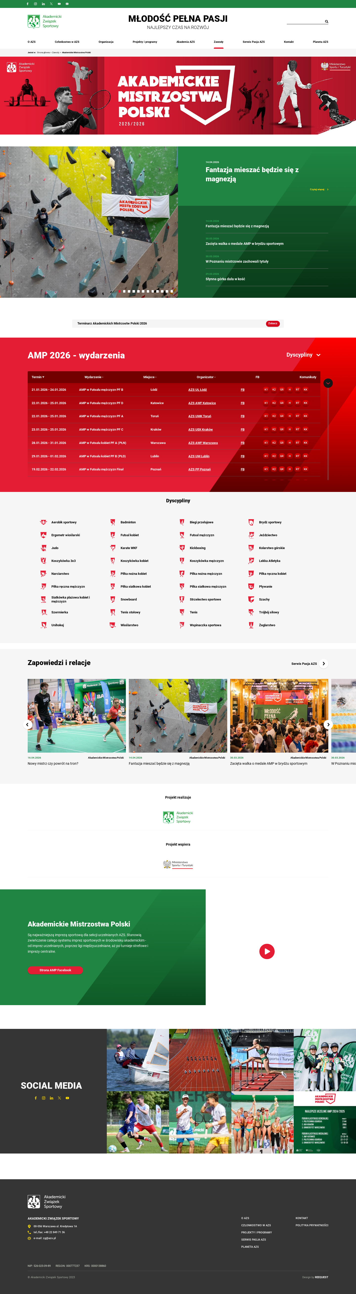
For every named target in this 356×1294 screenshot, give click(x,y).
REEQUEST (321, 1277)
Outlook (67, 4)
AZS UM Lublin (198, 456)
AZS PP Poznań (199, 469)
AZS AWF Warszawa (203, 443)
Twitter (51, 4)
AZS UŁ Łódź (197, 390)
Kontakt (289, 42)
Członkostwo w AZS (67, 42)
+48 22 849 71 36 (54, 1232)
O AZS (32, 42)
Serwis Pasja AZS (254, 42)
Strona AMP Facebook (55, 970)
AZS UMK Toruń (199, 416)
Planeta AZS (320, 42)
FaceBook (28, 4)
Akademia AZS (186, 42)
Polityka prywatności (312, 1225)
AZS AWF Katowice (202, 403)
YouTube (59, 4)
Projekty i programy (145, 42)
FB (243, 390)
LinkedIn (43, 4)
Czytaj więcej (317, 189)
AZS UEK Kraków (200, 429)
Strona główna (43, 52)
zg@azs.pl (49, 1238)
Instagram (36, 4)
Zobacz (272, 323)
